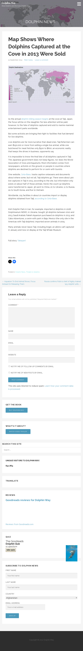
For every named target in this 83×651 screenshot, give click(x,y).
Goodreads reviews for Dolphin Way (28, 500)
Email (11, 343)
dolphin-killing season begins (34, 119)
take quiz (11, 550)
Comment (13, 305)
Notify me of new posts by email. (27, 373)
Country (10, 594)
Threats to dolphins (33, 272)
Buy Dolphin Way (16, 410)
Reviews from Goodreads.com (19, 524)
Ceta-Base (26, 174)
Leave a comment (41, 60)
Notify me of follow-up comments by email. (32, 366)
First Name (11, 570)
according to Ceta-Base (46, 198)
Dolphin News (20, 272)
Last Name (11, 582)
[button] (80, 4)
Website (12, 355)
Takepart (21, 240)
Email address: (25, 606)
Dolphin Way (9, 2)
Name (10, 331)
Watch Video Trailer (18, 431)
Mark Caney (28, 60)
